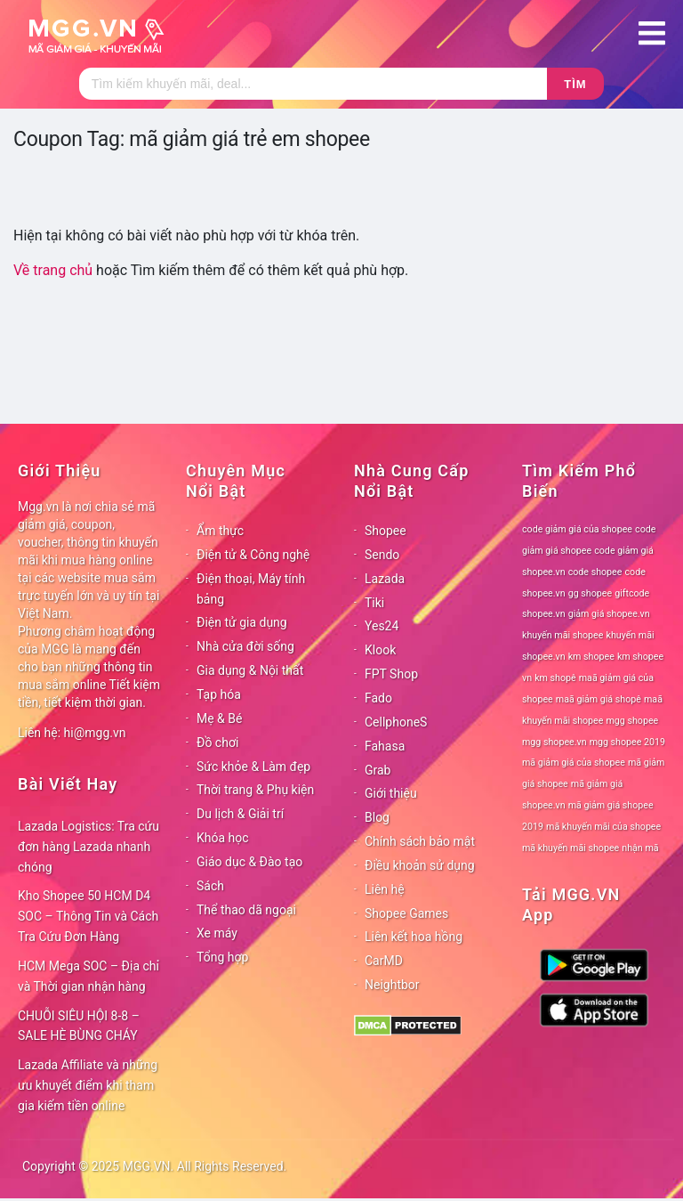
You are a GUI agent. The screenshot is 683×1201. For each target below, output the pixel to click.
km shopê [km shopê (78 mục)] (554, 678)
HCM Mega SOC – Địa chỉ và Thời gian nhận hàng (88, 976)
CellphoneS (396, 722)
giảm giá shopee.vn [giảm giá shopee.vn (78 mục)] (609, 614)
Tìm (575, 84)
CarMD (384, 960)
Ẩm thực (220, 530)
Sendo (382, 555)
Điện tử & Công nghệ (253, 555)
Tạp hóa (219, 694)
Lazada (385, 579)
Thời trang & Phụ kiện (255, 790)
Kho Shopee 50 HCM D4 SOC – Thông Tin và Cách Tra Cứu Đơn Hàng (88, 916)
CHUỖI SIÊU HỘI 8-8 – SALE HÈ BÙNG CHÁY (79, 1026)
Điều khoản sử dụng (420, 865)
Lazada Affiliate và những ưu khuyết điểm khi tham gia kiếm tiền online (87, 1085)
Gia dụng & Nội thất (250, 670)
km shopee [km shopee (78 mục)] (591, 656)
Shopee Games (406, 913)
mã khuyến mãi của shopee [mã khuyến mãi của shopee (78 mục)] (603, 826)
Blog (377, 817)
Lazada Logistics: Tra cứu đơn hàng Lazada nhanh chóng (88, 846)
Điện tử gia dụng (242, 622)
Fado (378, 698)
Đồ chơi (217, 742)
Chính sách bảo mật (420, 841)
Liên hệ (385, 889)
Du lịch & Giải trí (240, 814)
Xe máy (217, 933)
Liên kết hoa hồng (413, 936)
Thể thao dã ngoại (246, 910)
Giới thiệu (391, 793)
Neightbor (392, 985)
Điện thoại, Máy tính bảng (251, 589)
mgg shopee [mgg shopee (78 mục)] (633, 720)
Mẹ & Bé (219, 718)
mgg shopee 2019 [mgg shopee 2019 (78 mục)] (627, 742)
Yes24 (381, 626)
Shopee (385, 530)
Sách (210, 886)
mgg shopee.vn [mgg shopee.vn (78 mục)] (554, 742)
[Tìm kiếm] (313, 84)
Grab (377, 770)
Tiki (374, 603)
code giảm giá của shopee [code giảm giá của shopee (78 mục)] (577, 529)
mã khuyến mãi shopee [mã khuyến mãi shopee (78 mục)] (570, 848)
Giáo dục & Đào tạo (249, 862)
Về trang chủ (52, 270)
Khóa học (223, 838)
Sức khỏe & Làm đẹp (253, 766)
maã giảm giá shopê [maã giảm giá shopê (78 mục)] (598, 699)
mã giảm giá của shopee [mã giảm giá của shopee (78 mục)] (573, 762)
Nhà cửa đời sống (245, 646)
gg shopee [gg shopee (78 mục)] (590, 593)
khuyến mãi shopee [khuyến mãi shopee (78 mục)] (562, 635)
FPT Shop (391, 674)
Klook (380, 650)
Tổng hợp (222, 957)
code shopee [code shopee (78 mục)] (595, 572)
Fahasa (385, 746)
